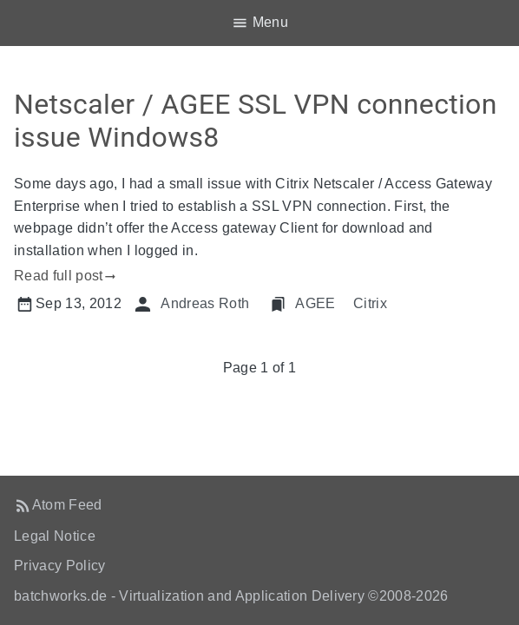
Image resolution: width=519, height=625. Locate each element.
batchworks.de (60, 596)
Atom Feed (67, 504)
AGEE (315, 303)
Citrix (370, 303)
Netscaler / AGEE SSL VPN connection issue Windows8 (255, 121)
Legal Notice (54, 536)
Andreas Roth (205, 303)
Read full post (58, 275)
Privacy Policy (60, 565)
